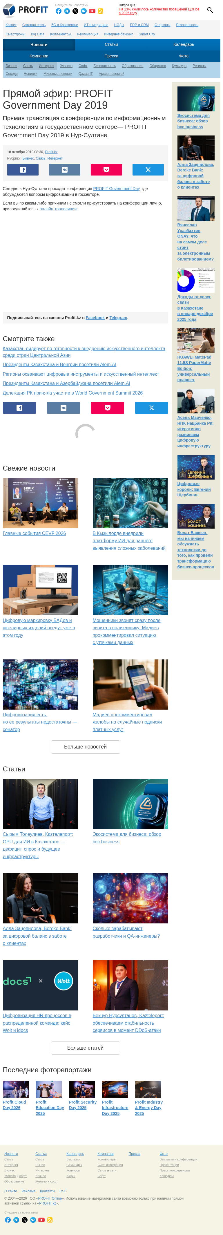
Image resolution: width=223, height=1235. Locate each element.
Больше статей (85, 1048)
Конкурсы (73, 1170)
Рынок (40, 1165)
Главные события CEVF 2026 (34, 533)
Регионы (199, 66)
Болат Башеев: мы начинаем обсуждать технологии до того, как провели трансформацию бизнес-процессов (195, 549)
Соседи (12, 74)
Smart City (147, 34)
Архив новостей (111, 74)
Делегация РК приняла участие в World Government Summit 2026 (73, 392)
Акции (70, 1176)
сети (113, 1170)
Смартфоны (15, 34)
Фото (183, 56)
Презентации (169, 1165)
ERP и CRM (139, 25)
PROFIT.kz (47, 1203)
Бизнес (11, 66)
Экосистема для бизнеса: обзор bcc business (193, 121)
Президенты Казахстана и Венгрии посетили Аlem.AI (60, 364)
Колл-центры (60, 34)
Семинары (74, 1165)
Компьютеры (106, 1159)
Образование (132, 66)
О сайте (10, 1191)
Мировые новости (57, 74)
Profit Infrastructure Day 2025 (115, 1108)
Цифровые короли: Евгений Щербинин (194, 489)
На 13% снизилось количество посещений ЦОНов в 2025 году (159, 11)
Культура (179, 66)
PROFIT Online (50, 1198)
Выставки (73, 1159)
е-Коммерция (87, 34)
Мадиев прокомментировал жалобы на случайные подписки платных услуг (127, 722)
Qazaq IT (85, 74)
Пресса (111, 56)
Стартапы (162, 25)
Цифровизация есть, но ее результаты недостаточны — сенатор (40, 722)
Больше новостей (85, 747)
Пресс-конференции (174, 1170)
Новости (39, 44)
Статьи (111, 44)
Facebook (95, 317)
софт (23, 1176)
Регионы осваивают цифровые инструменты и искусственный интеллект (81, 374)
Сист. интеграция (110, 1165)
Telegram (118, 317)
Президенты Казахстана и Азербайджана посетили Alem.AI (66, 383)
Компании (39, 56)
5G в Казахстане (64, 25)
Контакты (47, 1191)
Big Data (37, 34)
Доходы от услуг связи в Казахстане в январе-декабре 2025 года (195, 308)
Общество (157, 66)
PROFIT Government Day (116, 188)
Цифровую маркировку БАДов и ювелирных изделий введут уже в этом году (39, 628)
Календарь (184, 44)
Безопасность (187, 25)
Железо (66, 66)
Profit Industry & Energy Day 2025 (149, 1108)
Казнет (11, 25)
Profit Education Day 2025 (50, 1108)
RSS (63, 1191)
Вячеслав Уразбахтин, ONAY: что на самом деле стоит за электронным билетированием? (195, 242)
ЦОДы (119, 25)
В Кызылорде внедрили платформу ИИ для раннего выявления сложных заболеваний (129, 541)
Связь (28, 66)
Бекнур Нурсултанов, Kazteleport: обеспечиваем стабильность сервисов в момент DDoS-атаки (128, 1023)
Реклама (28, 1191)
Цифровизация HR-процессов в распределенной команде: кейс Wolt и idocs (37, 1023)
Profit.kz (51, 152)
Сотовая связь (34, 25)
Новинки (30, 74)
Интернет (46, 66)
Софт (83, 66)
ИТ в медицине (96, 25)
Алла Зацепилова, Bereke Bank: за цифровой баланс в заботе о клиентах (37, 936)
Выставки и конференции (178, 1159)
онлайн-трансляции (58, 209)
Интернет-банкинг (118, 34)
